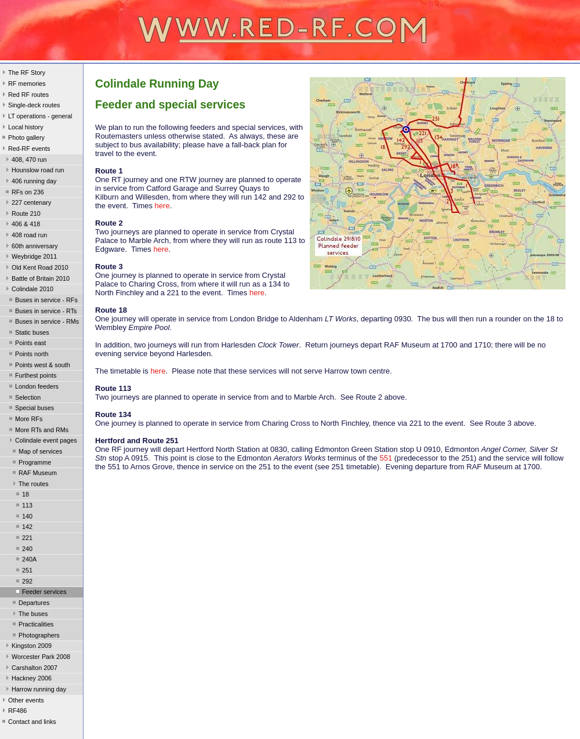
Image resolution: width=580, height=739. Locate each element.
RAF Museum (33, 474)
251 (23, 571)
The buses (29, 615)
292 (23, 582)
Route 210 (22, 214)
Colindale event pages (42, 441)
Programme (30, 463)
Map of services (36, 452)
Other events (22, 701)
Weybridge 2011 (30, 257)
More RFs (24, 420)
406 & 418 (21, 225)
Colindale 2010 (28, 290)
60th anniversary (30, 247)
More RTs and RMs (37, 431)
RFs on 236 (23, 193)
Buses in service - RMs (43, 322)
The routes (29, 485)
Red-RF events (25, 149)
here (162, 205)
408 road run (25, 236)
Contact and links (28, 722)
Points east (26, 344)
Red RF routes (24, 95)
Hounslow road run (33, 171)
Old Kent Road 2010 (35, 268)
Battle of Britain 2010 (36, 279)
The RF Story (22, 73)
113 (23, 506)
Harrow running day (34, 690)
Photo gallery (22, 138)
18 (21, 495)
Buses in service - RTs (42, 312)
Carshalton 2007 (30, 668)
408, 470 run (25, 160)
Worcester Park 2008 (36, 657)
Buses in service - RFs (42, 301)
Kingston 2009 (27, 646)
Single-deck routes (30, 106)
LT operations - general (36, 117)
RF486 (13, 711)
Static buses (28, 333)
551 (385, 458)
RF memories (23, 84)
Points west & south (38, 366)
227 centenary (27, 203)
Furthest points (31, 376)
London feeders (33, 387)
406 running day (29, 182)
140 (23, 517)
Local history (22, 128)
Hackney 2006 (27, 679)
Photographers (35, 636)
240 (23, 550)
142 (23, 527)
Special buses (30, 409)
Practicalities (32, 625)
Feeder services (40, 592)
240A (25, 560)
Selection (24, 398)
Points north (28, 355)
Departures (29, 603)
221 (23, 539)
